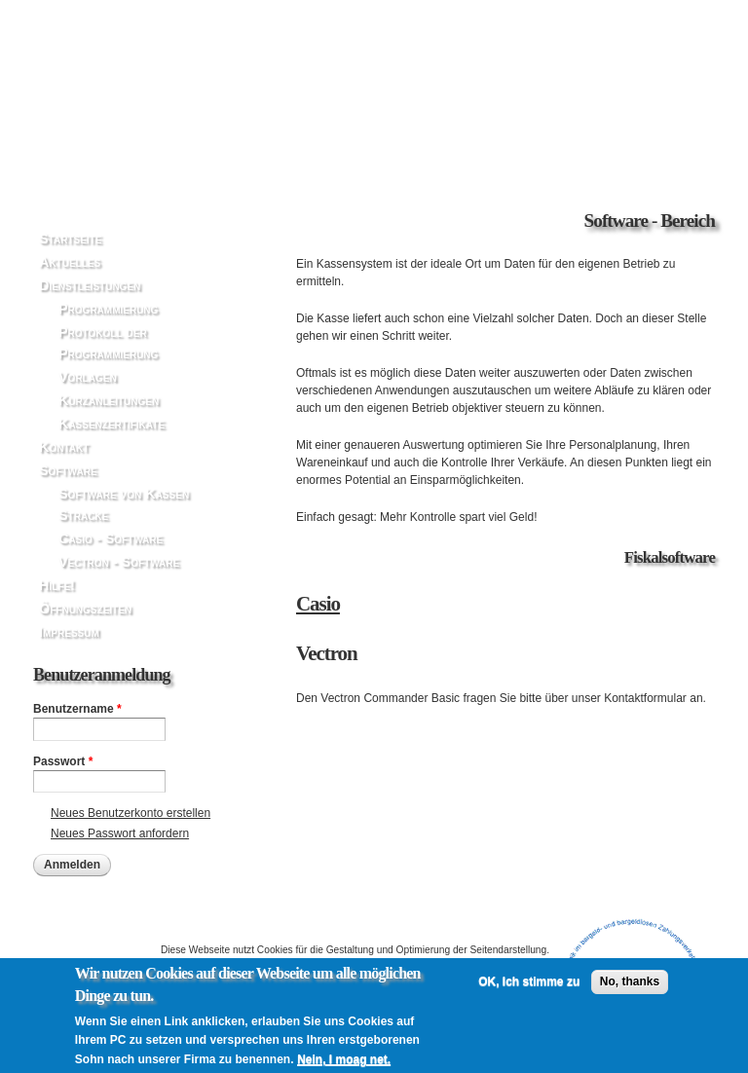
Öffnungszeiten (85, 608)
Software (68, 470)
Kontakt (64, 447)
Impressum (69, 632)
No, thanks (629, 990)
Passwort (63, 761)
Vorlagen (87, 377)
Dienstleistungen (89, 285)
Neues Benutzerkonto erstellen (130, 813)
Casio (318, 603)
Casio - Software (110, 538)
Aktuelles (69, 262)
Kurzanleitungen (108, 400)
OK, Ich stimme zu (529, 990)
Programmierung (108, 308)
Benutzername (77, 709)
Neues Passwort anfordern (120, 833)
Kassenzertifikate (111, 423)
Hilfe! (57, 585)
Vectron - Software (118, 562)
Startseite (70, 238)
